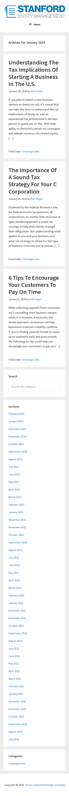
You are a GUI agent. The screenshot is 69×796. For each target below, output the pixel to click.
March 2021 (14, 678)
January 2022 (15, 603)
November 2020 (17, 709)
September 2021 (17, 633)
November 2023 (17, 436)
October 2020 (16, 716)
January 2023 (15, 512)
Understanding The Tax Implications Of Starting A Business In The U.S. (33, 73)
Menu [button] (37, 24)
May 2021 (13, 663)
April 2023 (14, 489)
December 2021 (17, 610)
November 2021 (17, 618)
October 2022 (16, 534)
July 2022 (13, 557)
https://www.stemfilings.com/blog (45, 784)
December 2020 (17, 701)
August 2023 (15, 459)
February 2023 (16, 504)
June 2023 (14, 474)
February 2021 (16, 686)
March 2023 (14, 497)
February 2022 (16, 595)
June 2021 (14, 656)
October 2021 (16, 625)
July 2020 (13, 739)
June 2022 (14, 565)
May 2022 (13, 572)
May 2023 (13, 481)
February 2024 (16, 413)
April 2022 (14, 580)
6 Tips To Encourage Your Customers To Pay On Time (33, 285)
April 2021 (14, 671)
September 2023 (17, 451)
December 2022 (17, 519)
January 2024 (15, 421)
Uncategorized (30, 151)
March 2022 (14, 587)
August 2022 (15, 550)
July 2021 (13, 648)
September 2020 (17, 724)
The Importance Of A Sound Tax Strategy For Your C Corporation (32, 180)
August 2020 (15, 731)
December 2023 (17, 429)
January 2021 (15, 693)
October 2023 (16, 444)
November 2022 (17, 527)
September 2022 (17, 542)
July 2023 (13, 466)
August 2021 (15, 640)
